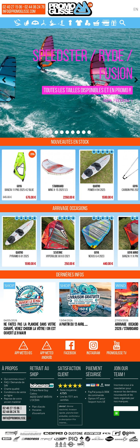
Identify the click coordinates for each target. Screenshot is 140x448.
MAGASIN (105, 22)
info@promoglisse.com (19, 11)
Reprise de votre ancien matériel (13, 391)
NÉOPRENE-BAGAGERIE (70, 22)
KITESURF (17, 22)
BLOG (106, 442)
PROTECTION (78, 22)
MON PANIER (96, 22)
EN (135, 9)
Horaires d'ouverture (38, 402)
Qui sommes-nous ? (15, 370)
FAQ (6, 373)
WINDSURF (26, 22)
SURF (52, 22)
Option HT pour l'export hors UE (96, 391)
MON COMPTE (87, 22)
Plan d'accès (38, 397)
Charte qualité (11, 379)
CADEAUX (113, 22)
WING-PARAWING (35, 22)
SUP (61, 22)
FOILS (43, 22)
